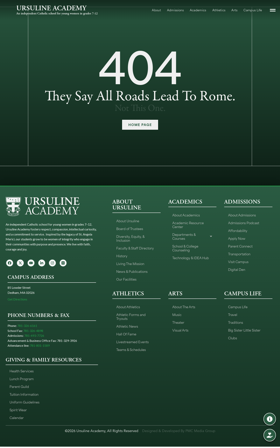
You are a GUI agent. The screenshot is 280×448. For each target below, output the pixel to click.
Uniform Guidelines (24, 403)
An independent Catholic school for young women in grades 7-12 (57, 13)
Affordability (237, 230)
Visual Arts (180, 329)
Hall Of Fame (126, 333)
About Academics (186, 214)
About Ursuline (127, 220)
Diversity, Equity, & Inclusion (130, 238)
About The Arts (183, 306)
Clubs (232, 337)
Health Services (22, 372)
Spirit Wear (18, 411)
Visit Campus (238, 261)
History (121, 255)
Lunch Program (22, 379)
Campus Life (238, 306)
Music (177, 314)
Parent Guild (19, 387)
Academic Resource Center (188, 224)
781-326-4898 (33, 332)
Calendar (17, 418)
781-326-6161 (27, 327)
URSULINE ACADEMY (51, 8)
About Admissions (242, 214)
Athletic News (127, 326)
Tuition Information (24, 395)
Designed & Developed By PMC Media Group (178, 432)
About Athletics (128, 306)
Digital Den (236, 269)
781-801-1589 (40, 347)
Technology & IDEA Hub (190, 257)
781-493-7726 (34, 337)
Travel (232, 314)
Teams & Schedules (131, 349)
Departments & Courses (192, 236)
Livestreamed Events (132, 341)
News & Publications (132, 271)
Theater (178, 322)
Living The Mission (130, 263)
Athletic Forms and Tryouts (131, 316)
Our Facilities (126, 279)
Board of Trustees (129, 228)
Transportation (239, 253)
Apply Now (236, 238)
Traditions (235, 322)
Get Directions (17, 300)
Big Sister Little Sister (244, 329)
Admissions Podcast (243, 222)
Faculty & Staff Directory (135, 247)
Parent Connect (240, 245)
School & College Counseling (185, 247)
